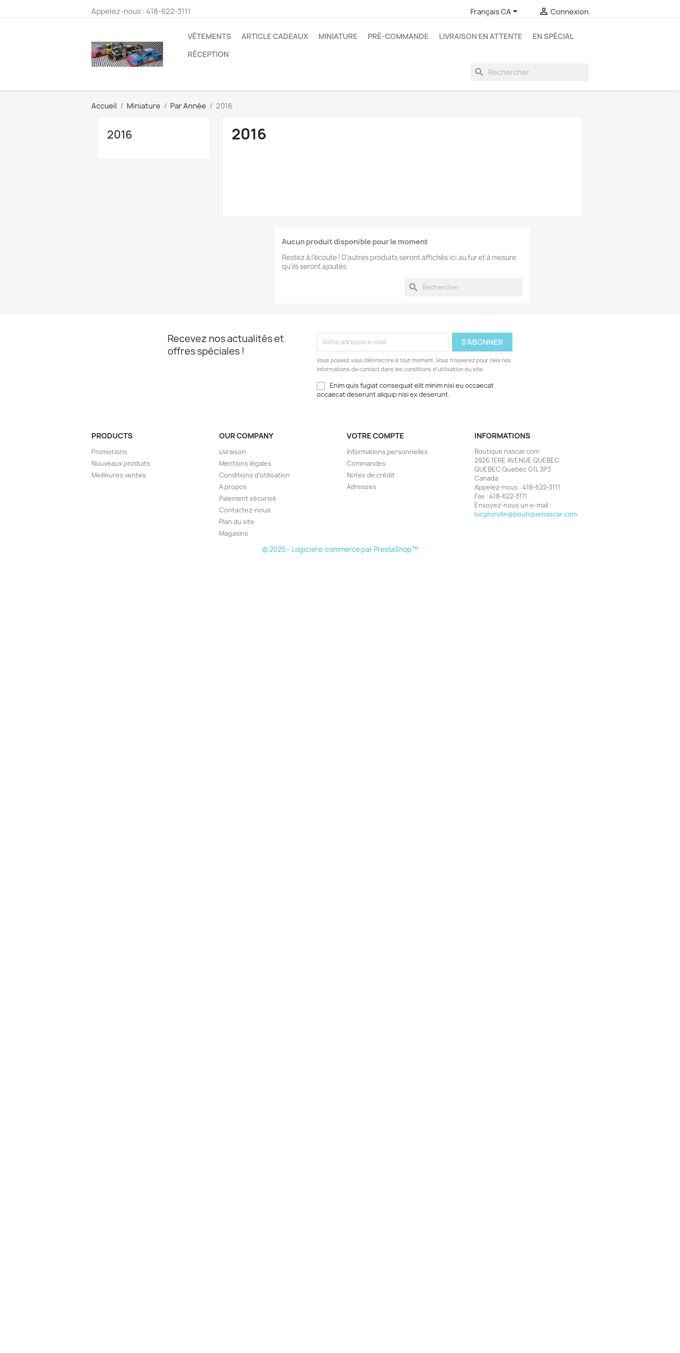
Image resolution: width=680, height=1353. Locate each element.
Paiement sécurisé (247, 498)
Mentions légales (245, 463)
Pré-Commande (398, 36)
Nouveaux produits (120, 463)
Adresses (361, 486)
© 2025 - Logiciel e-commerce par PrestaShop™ (340, 549)
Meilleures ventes (118, 475)
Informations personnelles (387, 451)
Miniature (337, 36)
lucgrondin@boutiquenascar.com (525, 514)
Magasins (233, 533)
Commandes (366, 463)
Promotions (109, 451)
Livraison (232, 451)
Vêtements (209, 36)
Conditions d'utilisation (254, 475)
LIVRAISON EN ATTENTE (480, 36)
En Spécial (553, 36)
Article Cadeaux (274, 36)
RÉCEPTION (208, 54)
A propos (233, 486)
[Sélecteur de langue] (495, 12)
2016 (120, 134)
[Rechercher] (529, 72)
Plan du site (236, 521)
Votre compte (375, 436)
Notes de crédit (371, 475)
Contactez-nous (245, 510)
